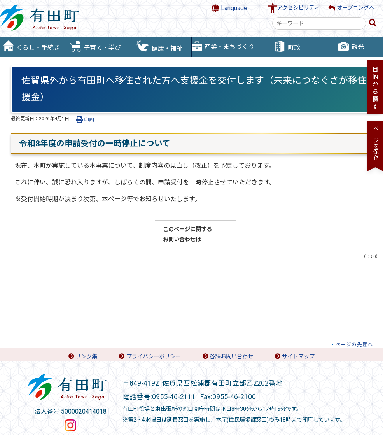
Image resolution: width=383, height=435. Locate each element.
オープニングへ (351, 8)
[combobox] (319, 23)
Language (229, 8)
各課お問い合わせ (231, 356)
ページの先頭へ (354, 344)
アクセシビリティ (298, 8)
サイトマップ (298, 356)
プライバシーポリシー (153, 356)
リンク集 (86, 356)
